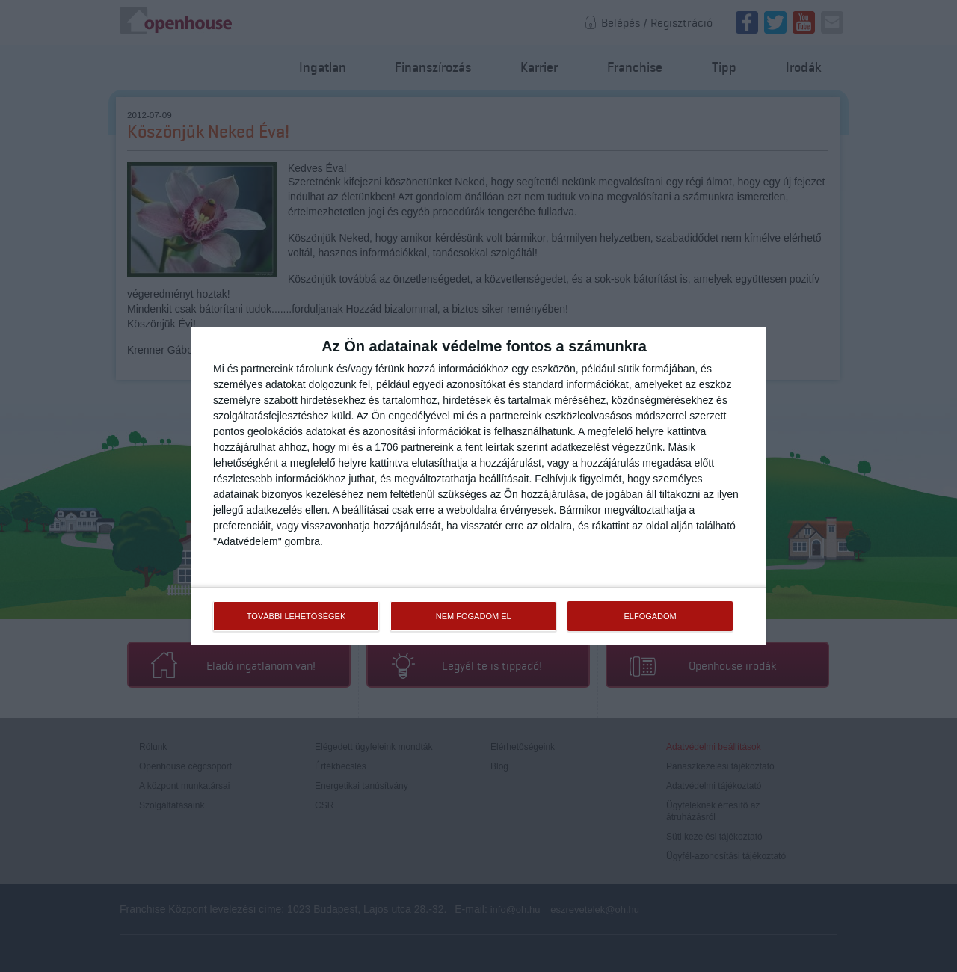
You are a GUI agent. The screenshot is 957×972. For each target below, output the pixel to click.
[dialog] (478, 486)
